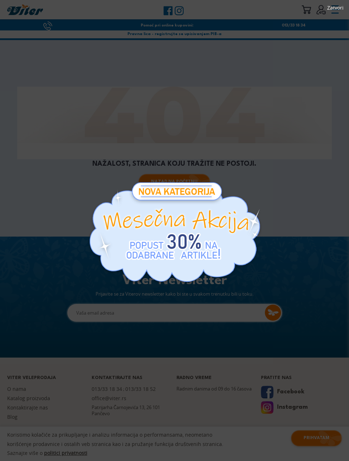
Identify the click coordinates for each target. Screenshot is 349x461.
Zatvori (335, 7)
